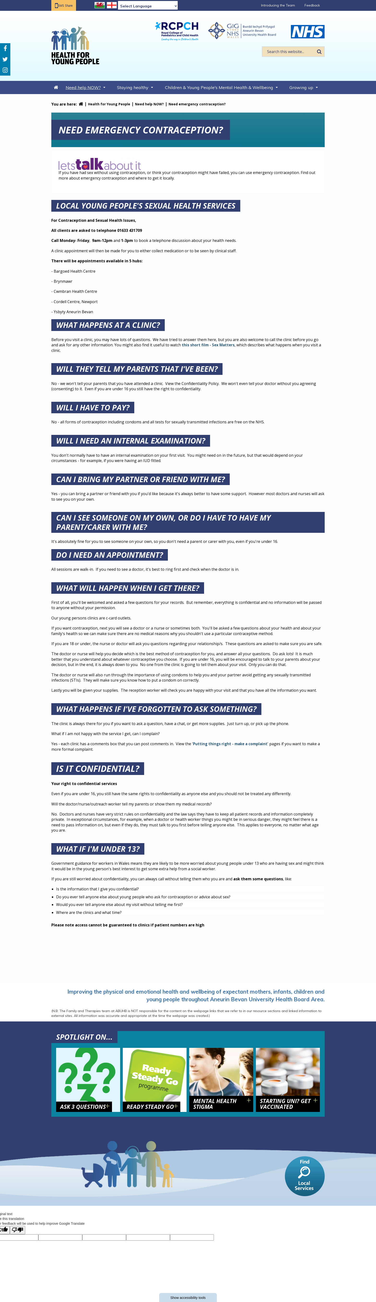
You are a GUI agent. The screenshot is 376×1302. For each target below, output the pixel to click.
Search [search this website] (319, 51)
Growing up (301, 87)
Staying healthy (132, 87)
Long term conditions (169, 101)
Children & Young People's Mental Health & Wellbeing (219, 87)
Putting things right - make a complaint (231, 743)
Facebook (5, 49)
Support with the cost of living (286, 101)
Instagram (5, 70)
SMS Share (68, 6)
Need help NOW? (83, 87)
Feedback (312, 5)
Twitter (5, 59)
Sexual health (67, 101)
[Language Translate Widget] (148, 6)
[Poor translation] (17, 1230)
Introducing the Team (278, 5)
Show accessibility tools (188, 1298)
